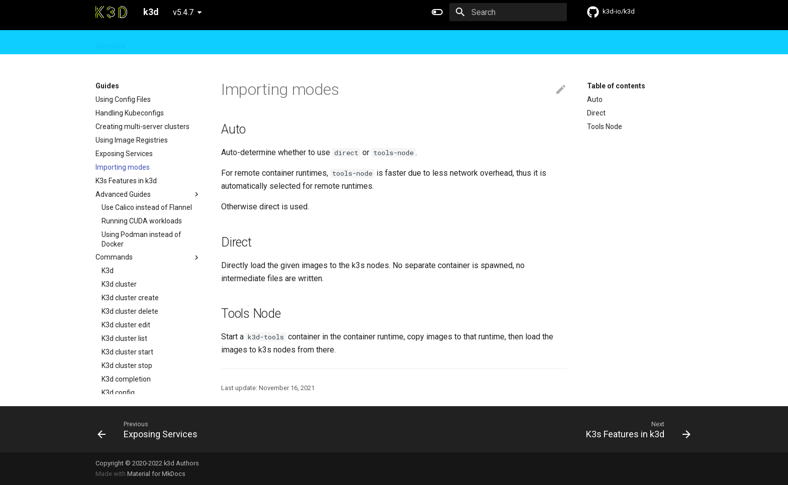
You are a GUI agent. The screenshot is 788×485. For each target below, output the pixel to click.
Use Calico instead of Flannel (147, 207)
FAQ (218, 43)
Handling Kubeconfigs (129, 113)
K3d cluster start (127, 352)
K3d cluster (119, 284)
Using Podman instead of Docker (141, 239)
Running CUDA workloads (142, 221)
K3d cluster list (124, 338)
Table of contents (616, 86)
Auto (595, 99)
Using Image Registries (131, 140)
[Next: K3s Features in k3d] (635, 429)
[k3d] (111, 12)
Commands (148, 257)
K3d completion (126, 379)
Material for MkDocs (156, 473)
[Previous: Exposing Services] (150, 429)
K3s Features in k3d (126, 181)
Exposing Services (124, 154)
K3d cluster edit (126, 325)
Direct (596, 113)
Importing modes (122, 167)
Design (187, 43)
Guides (150, 43)
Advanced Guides (148, 194)
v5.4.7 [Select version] (183, 12)
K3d (108, 271)
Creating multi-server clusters (142, 127)
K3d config (118, 393)
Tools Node (604, 127)
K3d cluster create (130, 298)
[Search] (508, 12)
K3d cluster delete (130, 311)
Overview (110, 43)
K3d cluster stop (127, 365)
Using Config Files (123, 99)
